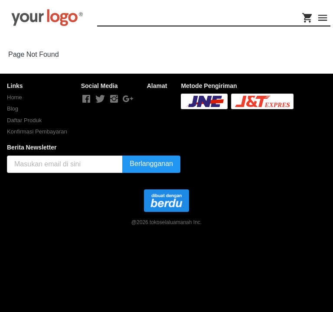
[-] (86, 99)
